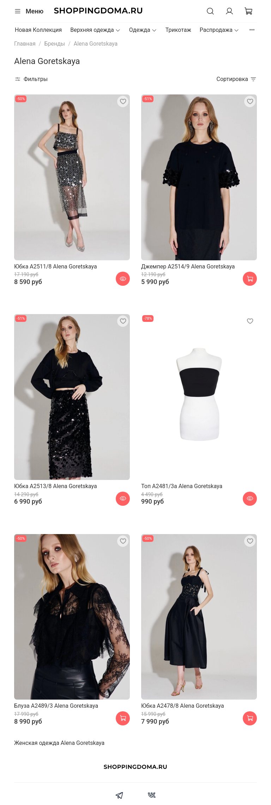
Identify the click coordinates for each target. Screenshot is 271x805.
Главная (25, 43)
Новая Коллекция (38, 30)
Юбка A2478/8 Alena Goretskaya (182, 705)
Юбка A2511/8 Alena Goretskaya (55, 266)
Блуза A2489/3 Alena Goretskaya (56, 705)
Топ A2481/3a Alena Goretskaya (181, 486)
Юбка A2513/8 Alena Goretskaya (55, 486)
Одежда (143, 30)
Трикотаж (178, 30)
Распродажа (219, 30)
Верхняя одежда (95, 30)
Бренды (54, 43)
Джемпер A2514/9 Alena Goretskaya (188, 266)
